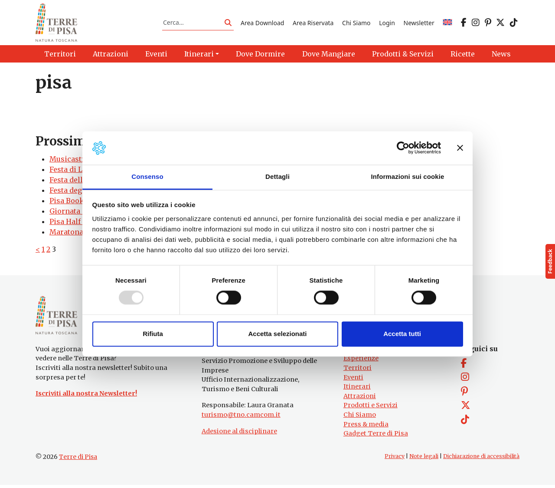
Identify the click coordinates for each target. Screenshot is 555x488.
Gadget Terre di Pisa (375, 436)
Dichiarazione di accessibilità (481, 459)
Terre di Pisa (78, 460)
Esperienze (361, 361)
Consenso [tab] (147, 176)
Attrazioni (359, 399)
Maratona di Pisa (78, 233)
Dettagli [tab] (277, 176)
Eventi (353, 380)
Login (387, 23)
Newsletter (419, 23)
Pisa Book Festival (81, 202)
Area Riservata (313, 23)
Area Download (262, 23)
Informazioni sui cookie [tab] (407, 176)
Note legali (423, 459)
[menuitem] (447, 23)
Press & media (365, 427)
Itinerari (357, 389)
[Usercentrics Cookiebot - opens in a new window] (403, 148)
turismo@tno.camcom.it (241, 418)
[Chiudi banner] (460, 148)
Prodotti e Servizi (370, 408)
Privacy (395, 459)
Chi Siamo (356, 23)
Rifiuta (153, 333)
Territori (357, 371)
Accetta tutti (402, 333)
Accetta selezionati (277, 333)
